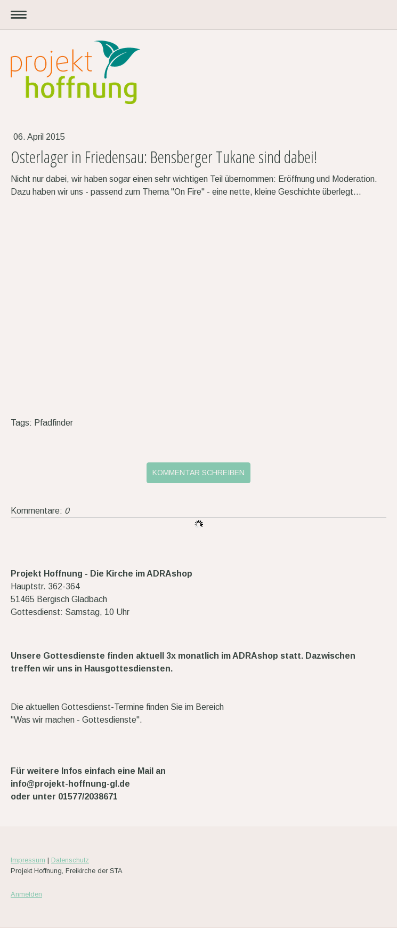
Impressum (28, 860)
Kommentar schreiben (198, 472)
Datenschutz (70, 860)
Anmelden (26, 894)
